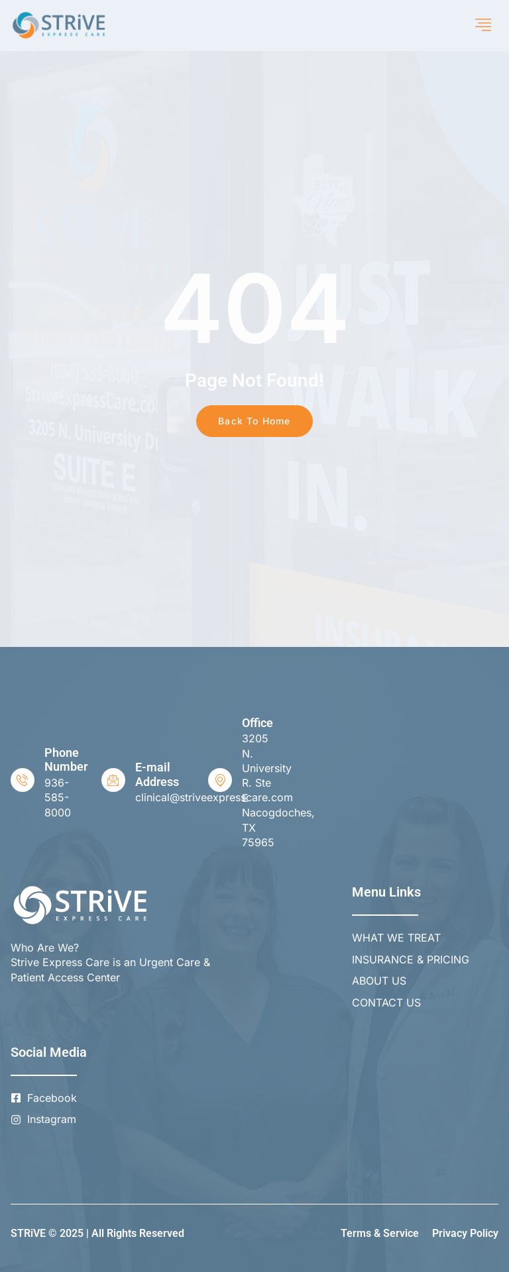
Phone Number (65, 760)
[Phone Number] (22, 780)
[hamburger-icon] (483, 25)
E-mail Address (157, 774)
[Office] (220, 780)
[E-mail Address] (113, 780)
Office (257, 723)
